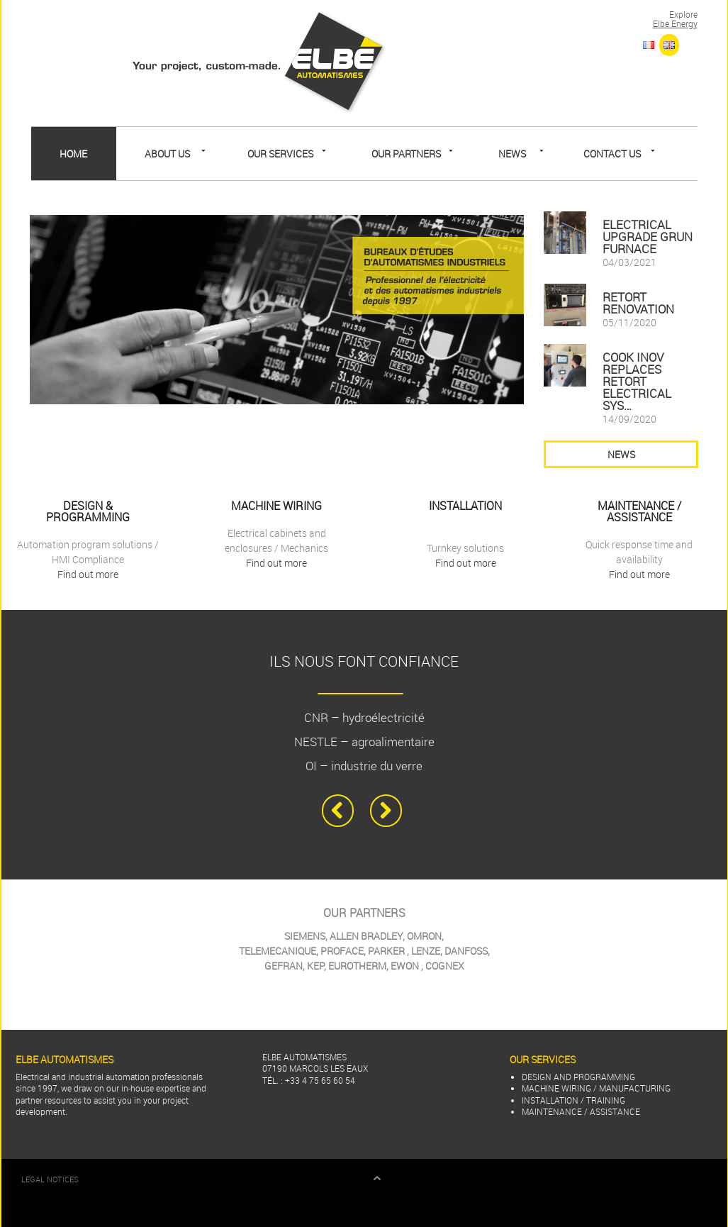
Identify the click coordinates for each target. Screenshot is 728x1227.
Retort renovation (638, 303)
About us (167, 153)
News (512, 153)
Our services (280, 153)
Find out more (87, 574)
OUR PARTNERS (406, 153)
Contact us (612, 153)
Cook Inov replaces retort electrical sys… (637, 381)
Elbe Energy (675, 23)
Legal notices (50, 1179)
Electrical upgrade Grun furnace (648, 236)
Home (73, 153)
